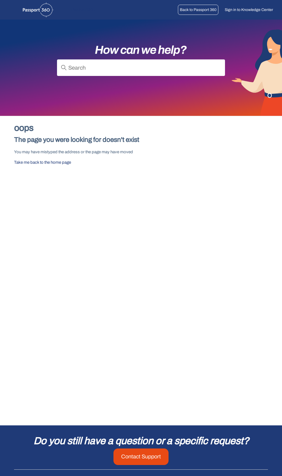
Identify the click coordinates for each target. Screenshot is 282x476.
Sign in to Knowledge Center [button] (249, 10)
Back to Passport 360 (198, 10)
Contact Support (141, 456)
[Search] (141, 67)
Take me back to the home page (42, 162)
